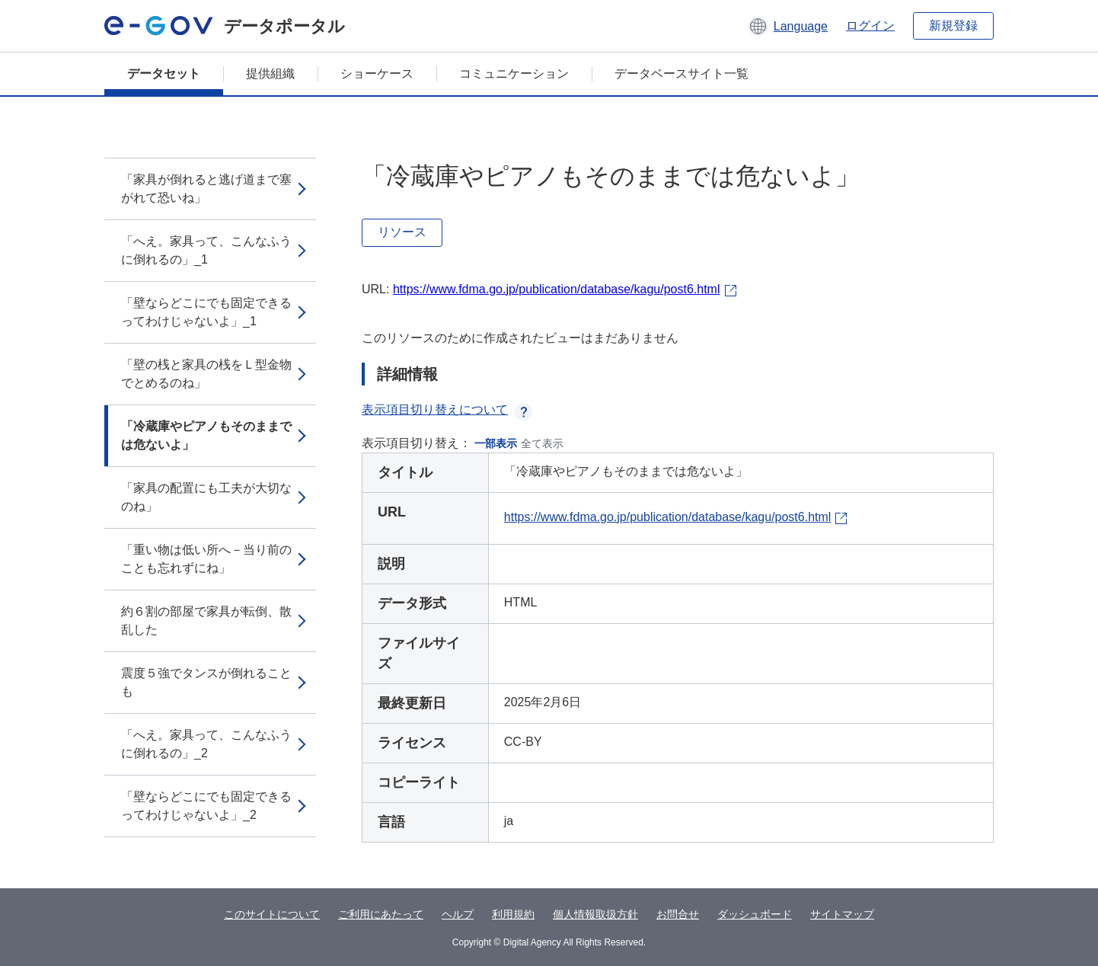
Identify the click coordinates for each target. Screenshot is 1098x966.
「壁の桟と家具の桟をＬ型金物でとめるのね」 (206, 373)
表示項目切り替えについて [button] (447, 409)
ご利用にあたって (380, 914)
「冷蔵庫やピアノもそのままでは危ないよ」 (206, 435)
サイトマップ (842, 914)
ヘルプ (458, 914)
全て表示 (542, 443)
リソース (402, 232)
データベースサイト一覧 (681, 73)
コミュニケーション (514, 73)
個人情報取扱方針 (595, 914)
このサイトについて (272, 914)
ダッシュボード (754, 914)
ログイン (870, 25)
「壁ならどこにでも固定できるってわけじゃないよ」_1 (206, 312)
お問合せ (677, 914)
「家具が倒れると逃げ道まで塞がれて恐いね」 (206, 188)
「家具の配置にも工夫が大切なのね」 (206, 497)
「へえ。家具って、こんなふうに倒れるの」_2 (206, 744)
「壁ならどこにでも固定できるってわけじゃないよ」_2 (206, 805)
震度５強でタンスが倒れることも (206, 682)
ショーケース (376, 73)
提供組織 (270, 73)
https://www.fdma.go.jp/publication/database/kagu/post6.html (556, 289)
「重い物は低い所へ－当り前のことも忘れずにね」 (206, 558)
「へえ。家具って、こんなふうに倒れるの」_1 (206, 250)
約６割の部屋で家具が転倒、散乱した (206, 620)
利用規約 (513, 914)
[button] (788, 26)
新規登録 (953, 25)
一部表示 (495, 443)
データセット (163, 73)
